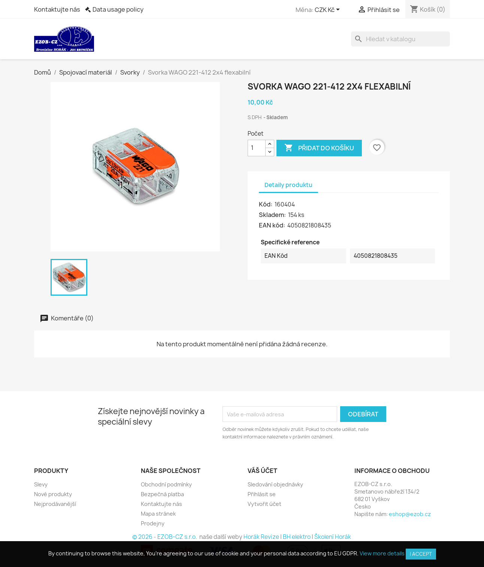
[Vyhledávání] (400, 38)
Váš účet (262, 471)
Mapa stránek (158, 513)
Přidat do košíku (319, 148)
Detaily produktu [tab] (288, 185)
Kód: (266, 204)
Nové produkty (53, 494)
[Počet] (257, 148)
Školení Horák (332, 537)
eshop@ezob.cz (410, 514)
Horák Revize (261, 537)
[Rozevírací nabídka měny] (328, 10)
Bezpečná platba (162, 494)
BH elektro (297, 537)
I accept (421, 554)
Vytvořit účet (264, 503)
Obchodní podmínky (166, 484)
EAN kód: (272, 225)
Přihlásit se (262, 494)
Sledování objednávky (275, 484)
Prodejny (152, 523)
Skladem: (273, 214)
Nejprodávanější (55, 503)
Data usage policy (118, 9)
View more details (382, 553)
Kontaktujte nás (57, 9)
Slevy (41, 484)
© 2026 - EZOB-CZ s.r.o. (165, 537)
